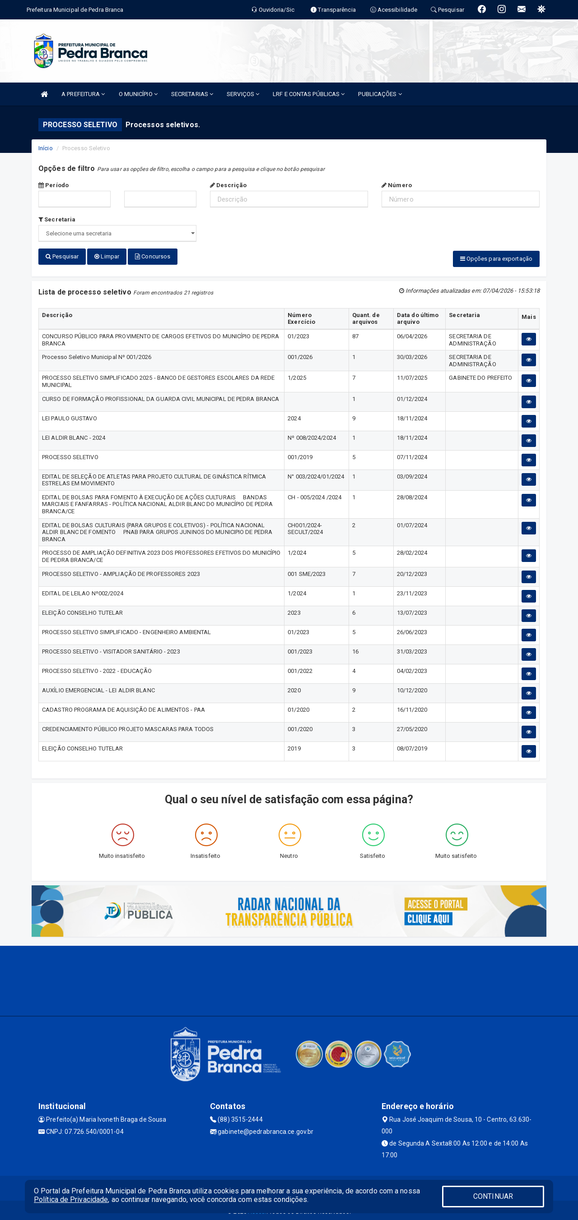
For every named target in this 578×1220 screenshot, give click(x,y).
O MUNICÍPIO (138, 94)
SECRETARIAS (192, 94)
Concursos (152, 256)
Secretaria (56, 219)
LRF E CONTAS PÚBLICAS (309, 94)
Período (53, 185)
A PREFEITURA (83, 94)
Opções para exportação (496, 258)
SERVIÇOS (243, 94)
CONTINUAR (493, 1196)
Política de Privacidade (71, 1199)
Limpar (106, 256)
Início (45, 148)
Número (397, 185)
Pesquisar (62, 256)
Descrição (228, 185)
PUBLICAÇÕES (379, 94)
